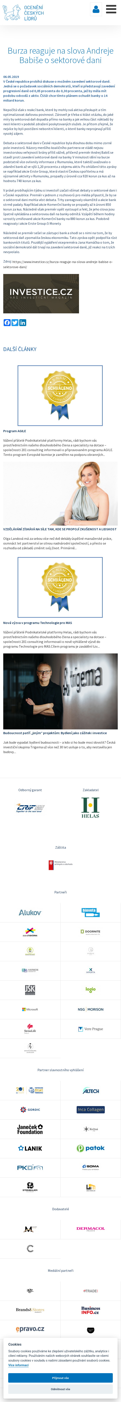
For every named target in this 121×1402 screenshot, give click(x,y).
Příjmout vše (60, 1378)
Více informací (18, 1365)
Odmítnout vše (60, 1389)
